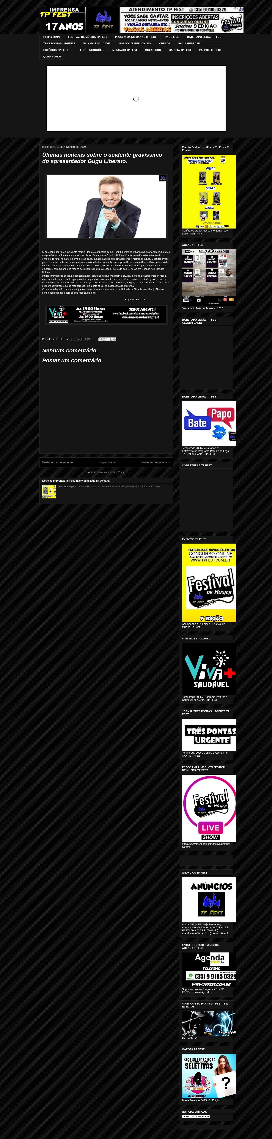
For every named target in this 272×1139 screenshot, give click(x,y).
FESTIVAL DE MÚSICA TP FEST (87, 36)
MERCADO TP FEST (124, 49)
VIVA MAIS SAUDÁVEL (97, 43)
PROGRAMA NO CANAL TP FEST (135, 36)
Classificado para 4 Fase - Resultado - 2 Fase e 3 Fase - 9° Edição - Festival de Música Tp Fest (109, 486)
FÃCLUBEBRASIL (189, 43)
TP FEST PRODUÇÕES (90, 49)
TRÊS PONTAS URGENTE (59, 43)
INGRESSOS (153, 49)
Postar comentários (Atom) (110, 472)
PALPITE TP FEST (210, 49)
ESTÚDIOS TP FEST (55, 49)
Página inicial (51, 36)
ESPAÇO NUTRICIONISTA (135, 43)
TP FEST (55, 14)
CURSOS (164, 43)
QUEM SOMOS (52, 56)
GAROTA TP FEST (180, 49)
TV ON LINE (171, 36)
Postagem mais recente (57, 462)
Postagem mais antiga (155, 462)
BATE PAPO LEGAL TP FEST (205, 36)
